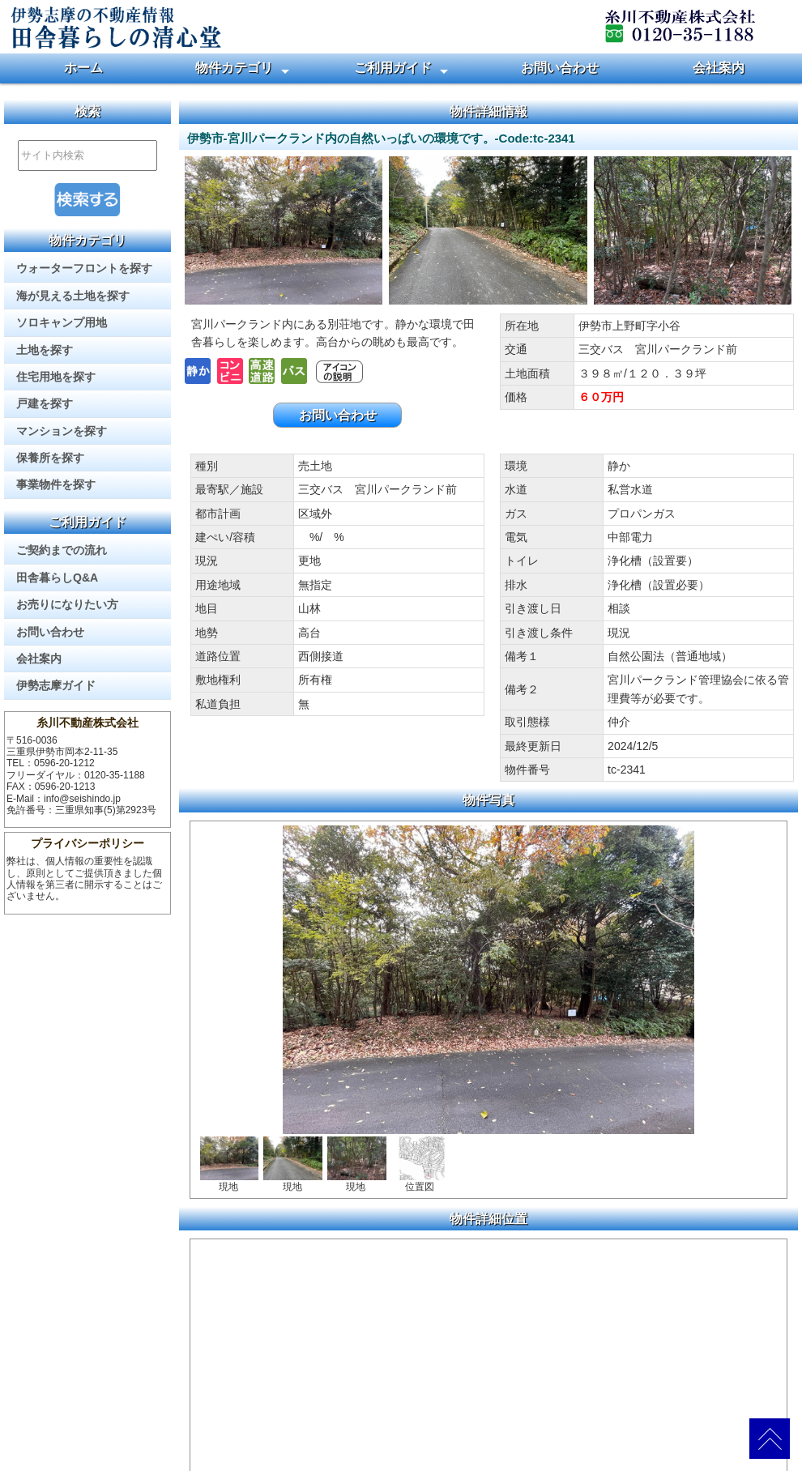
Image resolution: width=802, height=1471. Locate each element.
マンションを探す (61, 430)
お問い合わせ (560, 68)
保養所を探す (50, 457)
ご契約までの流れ (61, 550)
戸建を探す (44, 403)
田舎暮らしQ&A (57, 577)
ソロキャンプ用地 (61, 322)
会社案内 (718, 68)
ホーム (83, 68)
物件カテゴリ (234, 68)
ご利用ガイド (393, 68)
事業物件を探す (56, 484)
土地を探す (44, 349)
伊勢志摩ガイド (56, 685)
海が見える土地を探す (73, 295)
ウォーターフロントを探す (84, 268)
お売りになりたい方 (67, 604)
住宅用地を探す (56, 376)
